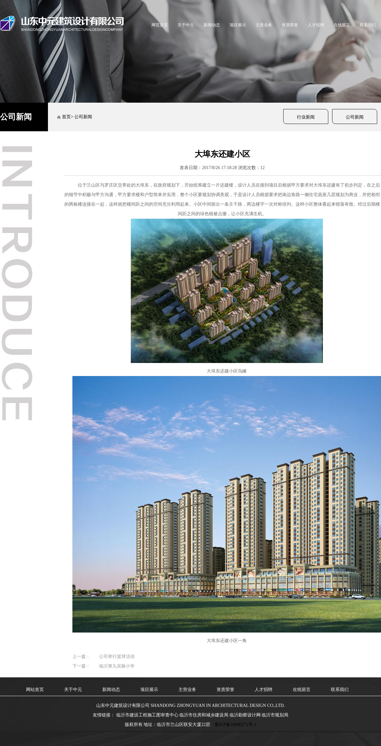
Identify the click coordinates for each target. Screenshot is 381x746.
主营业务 (264, 25)
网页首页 (159, 25)
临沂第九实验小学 (117, 666)
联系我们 (368, 25)
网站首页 (35, 689)
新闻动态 (212, 25)
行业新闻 (306, 117)
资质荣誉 (290, 25)
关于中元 (185, 25)
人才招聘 (316, 25)
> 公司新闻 (81, 116)
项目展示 (238, 25)
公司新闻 (355, 117)
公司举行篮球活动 (117, 656)
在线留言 (342, 25)
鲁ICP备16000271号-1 (235, 724)
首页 (66, 116)
